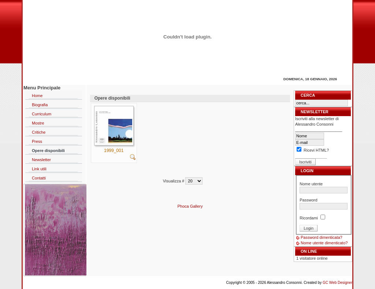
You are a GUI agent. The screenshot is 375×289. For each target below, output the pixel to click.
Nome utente (311, 184)
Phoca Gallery (190, 206)
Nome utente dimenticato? (324, 243)
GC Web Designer (337, 283)
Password (308, 200)
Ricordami (309, 218)
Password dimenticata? (321, 237)
